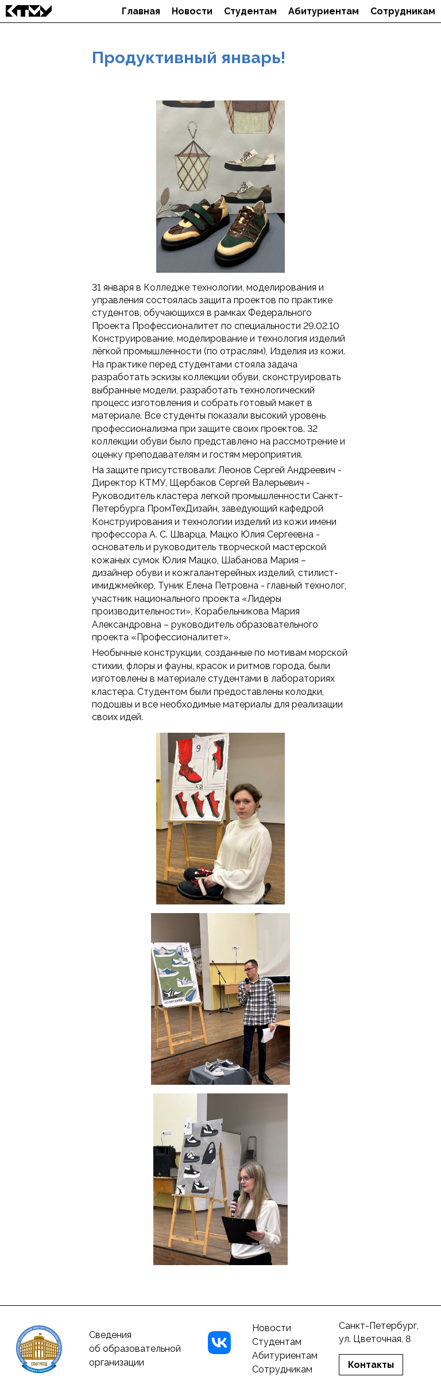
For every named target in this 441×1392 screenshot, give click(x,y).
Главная (141, 11)
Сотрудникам (402, 11)
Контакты (371, 1364)
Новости (192, 11)
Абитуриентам (323, 11)
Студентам (250, 11)
